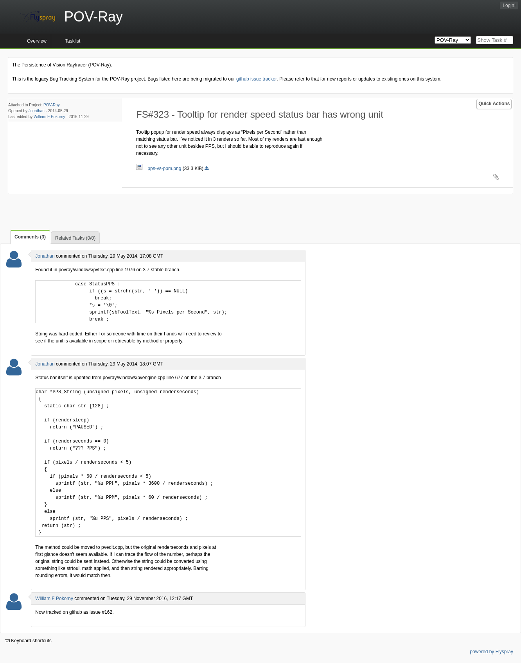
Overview (37, 41)
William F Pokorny (49, 117)
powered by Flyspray (491, 651)
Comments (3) (30, 237)
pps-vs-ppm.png (159, 168)
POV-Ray (51, 105)
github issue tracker (256, 79)
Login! (509, 5)
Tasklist (72, 41)
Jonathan (37, 111)
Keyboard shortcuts (28, 640)
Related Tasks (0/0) (75, 238)
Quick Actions (494, 103)
